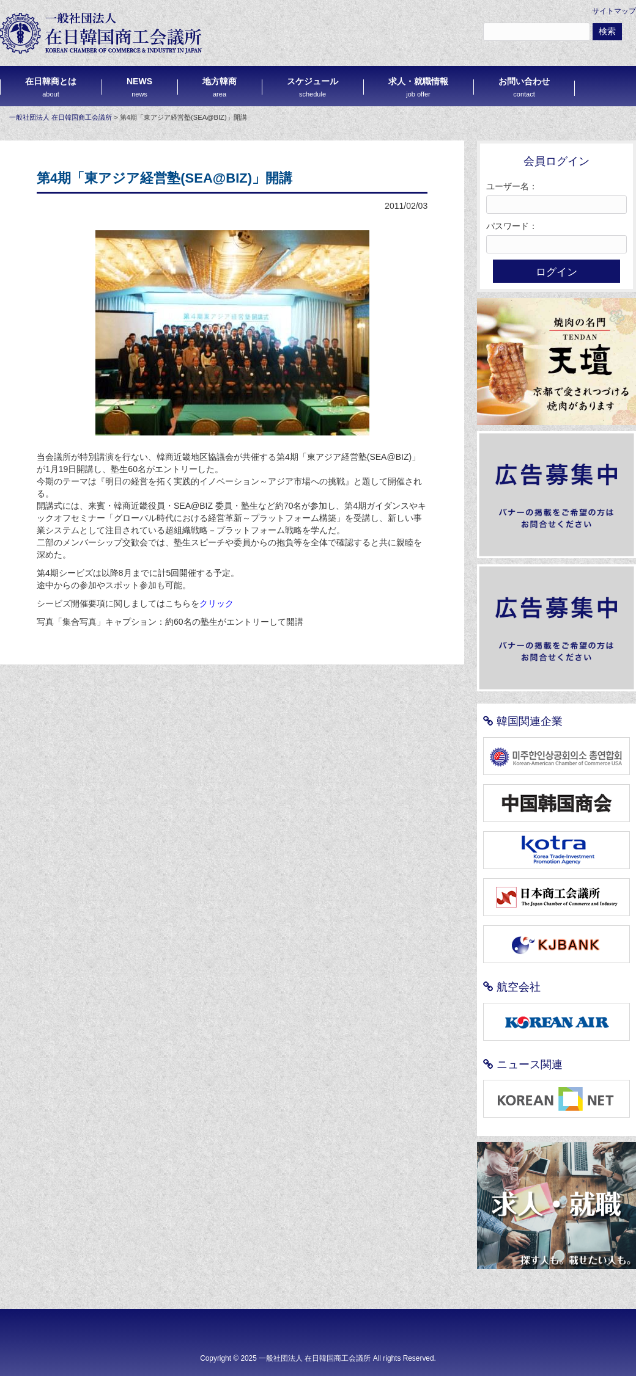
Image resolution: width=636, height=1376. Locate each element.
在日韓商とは (50, 87)
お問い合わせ (524, 87)
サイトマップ (614, 11)
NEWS (139, 87)
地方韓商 (219, 87)
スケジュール (312, 87)
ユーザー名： (512, 186)
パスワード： (512, 226)
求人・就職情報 (418, 87)
